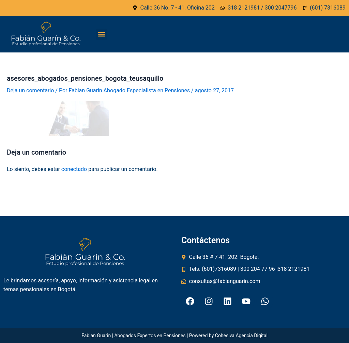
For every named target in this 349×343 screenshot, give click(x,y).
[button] (101, 34)
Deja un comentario (30, 90)
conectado (74, 169)
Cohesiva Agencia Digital (241, 335)
